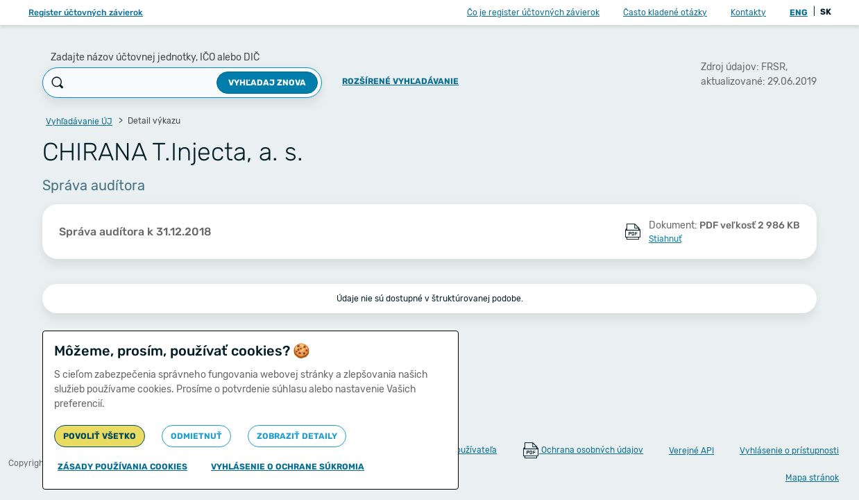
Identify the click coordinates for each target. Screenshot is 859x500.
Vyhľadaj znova (267, 83)
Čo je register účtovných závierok (533, 12)
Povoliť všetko (99, 436)
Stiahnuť (665, 239)
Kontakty (748, 12)
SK (825, 12)
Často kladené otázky (665, 12)
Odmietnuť (196, 436)
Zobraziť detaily (297, 436)
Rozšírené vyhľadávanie (400, 81)
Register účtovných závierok (85, 12)
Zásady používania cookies (122, 467)
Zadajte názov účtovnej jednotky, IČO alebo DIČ (155, 57)
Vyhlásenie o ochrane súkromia (287, 467)
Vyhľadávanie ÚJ (79, 121)
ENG (799, 12)
